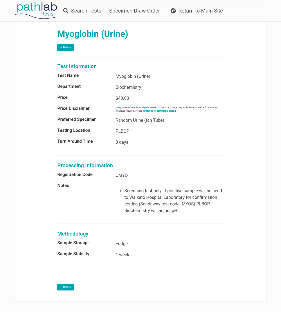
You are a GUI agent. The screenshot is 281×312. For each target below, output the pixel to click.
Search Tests (82, 11)
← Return (65, 47)
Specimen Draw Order (134, 11)
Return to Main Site (197, 11)
